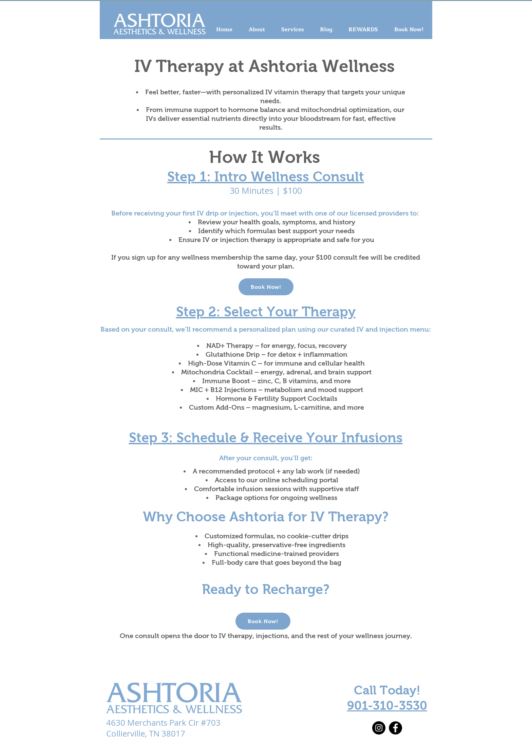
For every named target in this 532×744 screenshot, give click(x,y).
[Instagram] (378, 727)
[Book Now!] (266, 286)
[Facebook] (395, 727)
